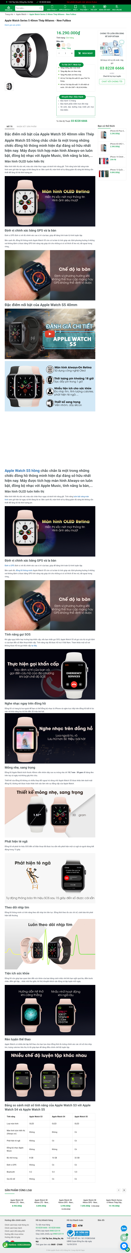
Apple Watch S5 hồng (22, 471)
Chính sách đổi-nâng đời (15, 1231)
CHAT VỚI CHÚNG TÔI (112, 81)
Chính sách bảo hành (13, 1228)
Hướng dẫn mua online (14, 1234)
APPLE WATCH (65, 10)
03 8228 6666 (45, 2)
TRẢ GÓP (93, 10)
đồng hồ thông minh (24, 570)
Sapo (83, 1250)
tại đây (34, 646)
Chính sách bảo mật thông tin (17, 1225)
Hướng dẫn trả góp (12, 1237)
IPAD (75, 10)
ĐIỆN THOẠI (52, 10)
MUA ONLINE (117, 10)
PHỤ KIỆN (84, 10)
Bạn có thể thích (106, 126)
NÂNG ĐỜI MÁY (104, 10)
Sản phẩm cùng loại (18, 1190)
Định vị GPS (9, 566)
